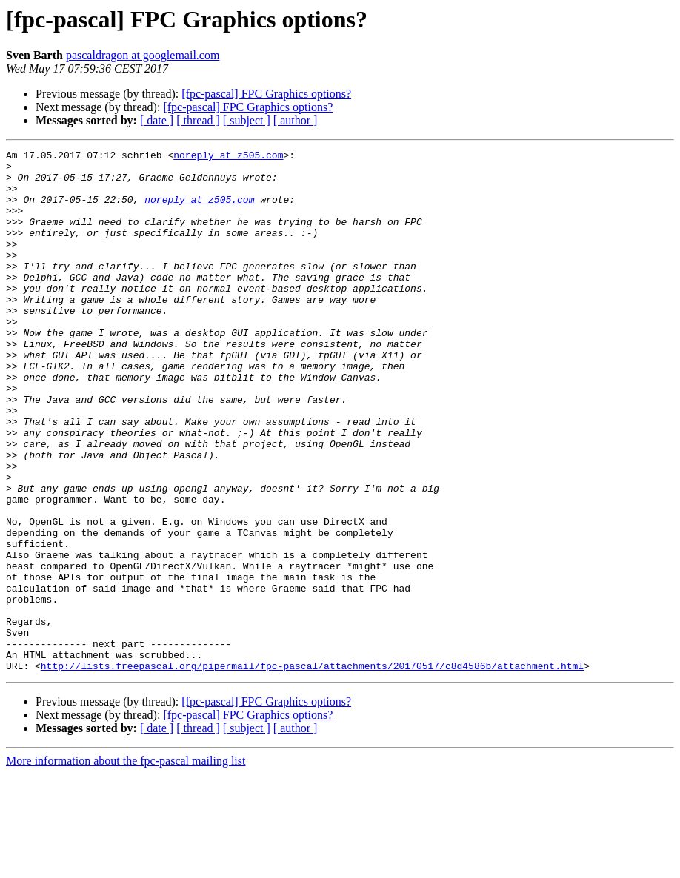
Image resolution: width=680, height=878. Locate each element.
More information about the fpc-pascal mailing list (125, 865)
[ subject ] (246, 120)
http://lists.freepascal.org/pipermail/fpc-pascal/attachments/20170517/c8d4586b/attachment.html (312, 770)
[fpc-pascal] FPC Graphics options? (266, 93)
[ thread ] (198, 120)
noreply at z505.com (228, 157)
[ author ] (295, 120)
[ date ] (156, 120)
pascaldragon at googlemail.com (142, 55)
